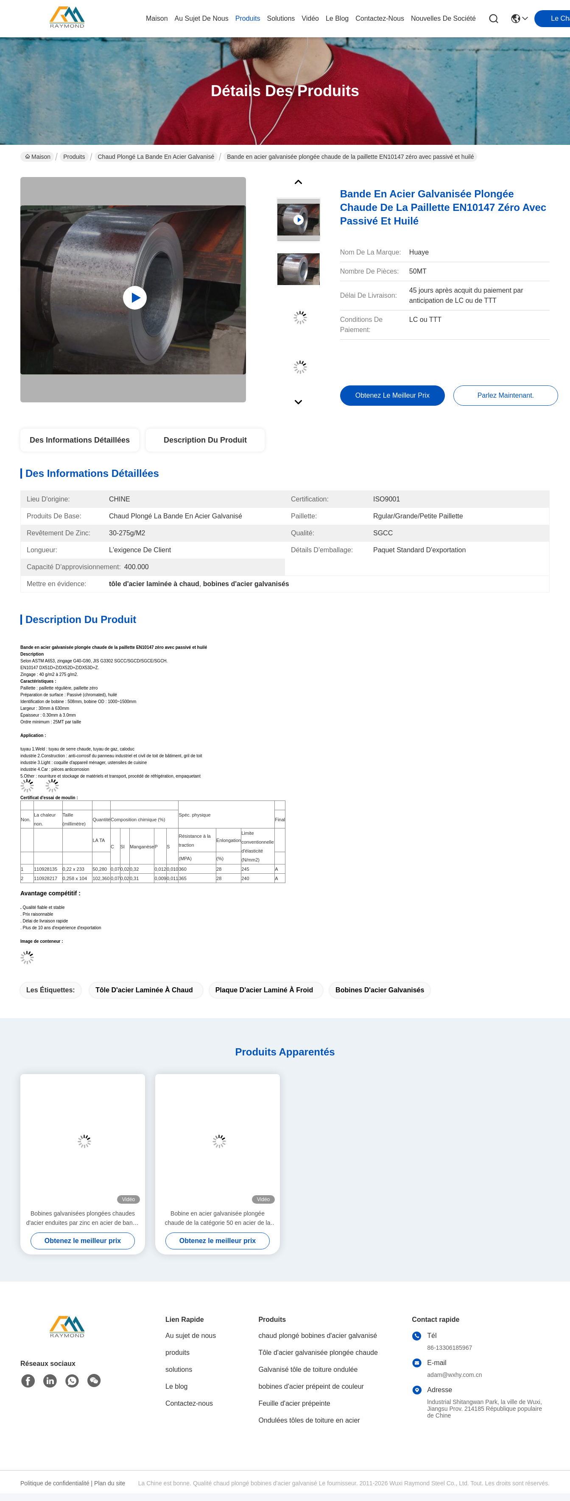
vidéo (310, 18)
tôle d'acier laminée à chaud (144, 990)
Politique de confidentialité (54, 1483)
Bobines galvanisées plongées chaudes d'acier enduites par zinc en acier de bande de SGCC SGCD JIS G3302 (83, 1218)
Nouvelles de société (443, 18)
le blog (337, 18)
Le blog (176, 1386)
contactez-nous (379, 18)
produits (247, 18)
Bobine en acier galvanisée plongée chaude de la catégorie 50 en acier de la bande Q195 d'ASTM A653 (217, 1218)
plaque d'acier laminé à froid (264, 990)
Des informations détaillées (80, 440)
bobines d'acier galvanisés (379, 990)
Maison (157, 18)
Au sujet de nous (190, 1335)
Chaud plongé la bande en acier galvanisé (156, 156)
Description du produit (205, 440)
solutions (281, 18)
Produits (74, 156)
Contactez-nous (189, 1403)
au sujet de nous (202, 18)
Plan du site (109, 1483)
